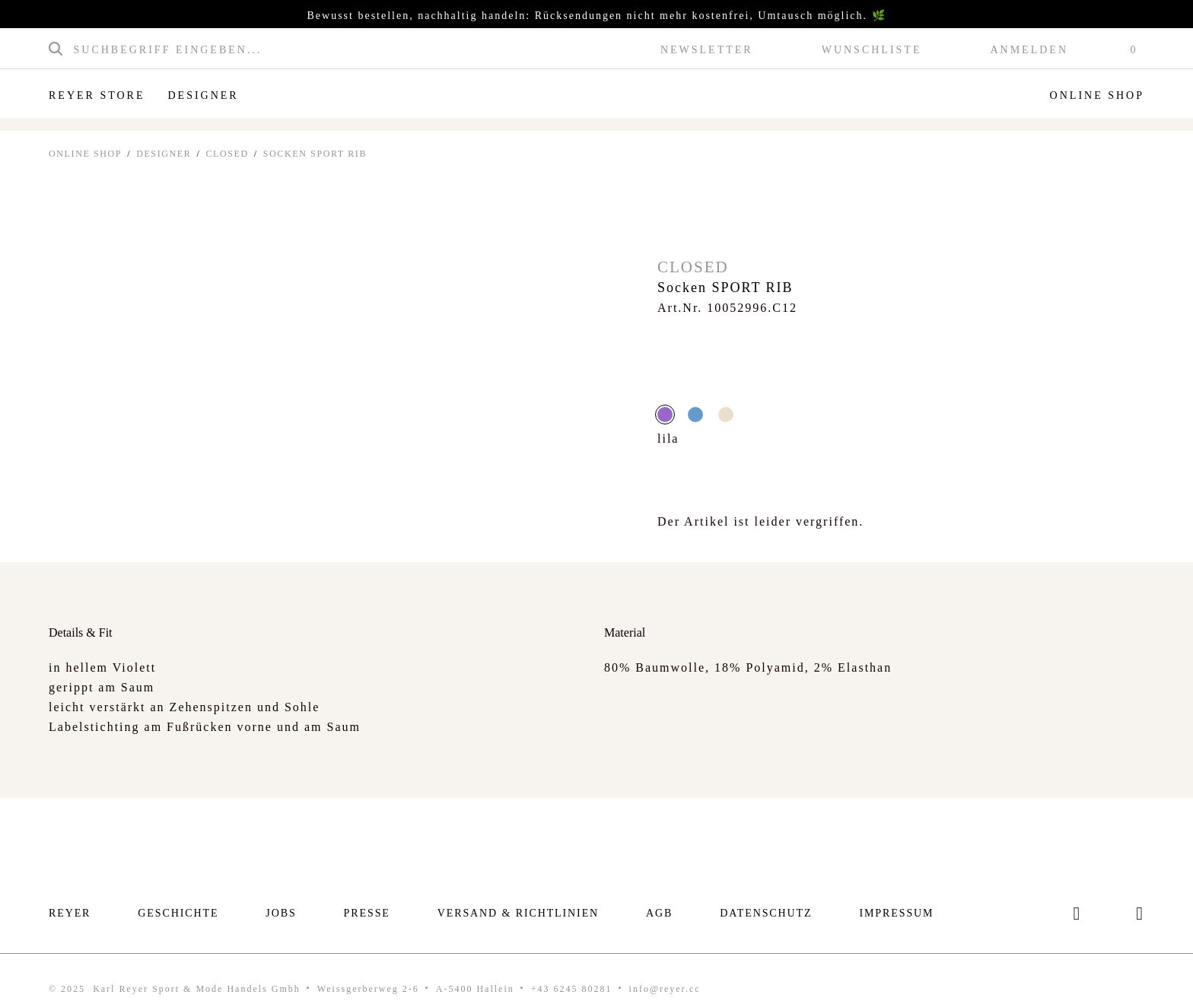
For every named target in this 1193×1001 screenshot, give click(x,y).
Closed (226, 153)
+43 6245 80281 (571, 989)
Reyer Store (97, 95)
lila (665, 414)
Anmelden (1029, 50)
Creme (725, 414)
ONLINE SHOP (85, 153)
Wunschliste (872, 50)
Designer (202, 95)
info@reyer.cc (665, 989)
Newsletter (706, 50)
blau (695, 414)
